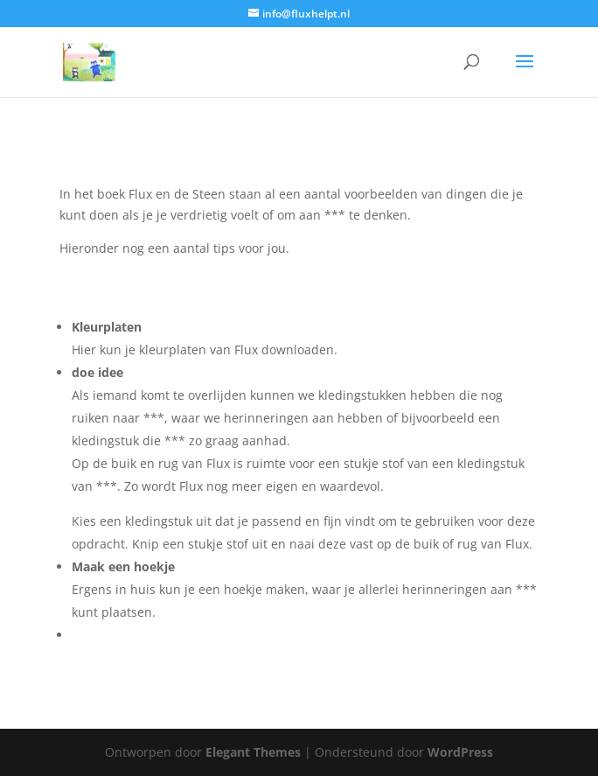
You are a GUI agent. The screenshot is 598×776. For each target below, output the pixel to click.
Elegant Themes (253, 752)
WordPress (460, 752)
